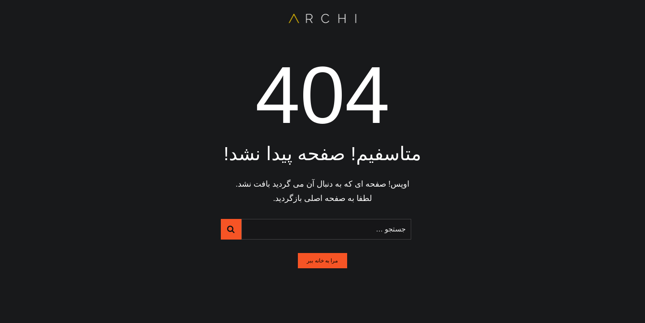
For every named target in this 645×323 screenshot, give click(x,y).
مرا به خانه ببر (322, 261)
